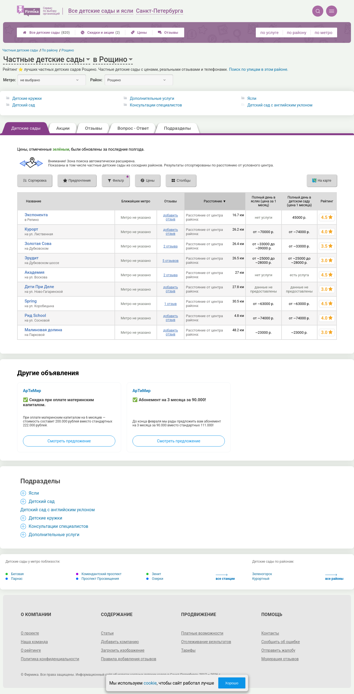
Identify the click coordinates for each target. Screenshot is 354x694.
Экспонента (36, 214)
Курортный (260, 579)
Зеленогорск (262, 574)
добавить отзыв (170, 217)
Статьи (107, 633)
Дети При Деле (39, 286)
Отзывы (168, 32)
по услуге (270, 32)
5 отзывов (170, 261)
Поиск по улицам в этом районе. (258, 69)
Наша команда (34, 642)
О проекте (30, 633)
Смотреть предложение (69, 441)
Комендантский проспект (99, 574)
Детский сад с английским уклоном (279, 105)
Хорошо (231, 683)
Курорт (31, 229)
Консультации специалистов (156, 105)
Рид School (35, 315)
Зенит (153, 574)
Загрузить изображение (122, 650)
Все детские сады (46, 32)
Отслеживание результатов (206, 642)
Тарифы (188, 650)
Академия (35, 272)
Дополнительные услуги (152, 98)
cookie (150, 683)
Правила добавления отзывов (128, 659)
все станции (225, 577)
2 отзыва (170, 246)
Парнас (14, 579)
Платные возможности (202, 633)
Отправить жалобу (278, 650)
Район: (96, 80)
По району (50, 50)
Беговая (15, 574)
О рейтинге (31, 650)
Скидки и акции (100, 32)
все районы (334, 577)
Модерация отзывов (280, 659)
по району (296, 32)
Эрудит (31, 257)
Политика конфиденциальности (50, 659)
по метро (323, 32)
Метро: (9, 80)
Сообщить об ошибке (280, 642)
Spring (31, 301)
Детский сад (23, 105)
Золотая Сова (38, 243)
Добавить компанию (120, 642)
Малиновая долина (43, 329)
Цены (139, 32)
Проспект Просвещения (97, 579)
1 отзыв (170, 304)
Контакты (270, 633)
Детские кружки (26, 98)
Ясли (251, 98)
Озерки (154, 579)
